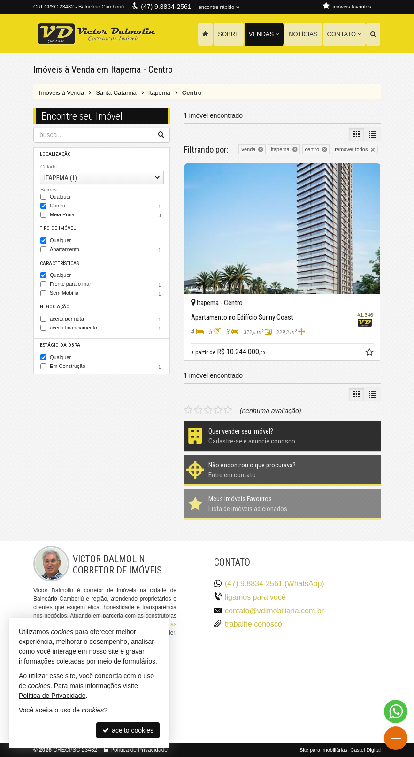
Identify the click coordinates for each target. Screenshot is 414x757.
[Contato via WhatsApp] (395, 711)
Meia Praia (106, 215)
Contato (344, 34)
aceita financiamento (106, 328)
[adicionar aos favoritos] (370, 353)
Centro (106, 206)
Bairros (48, 189)
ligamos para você (255, 597)
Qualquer (60, 197)
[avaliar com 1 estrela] (188, 410)
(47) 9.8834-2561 (166, 6)
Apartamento (106, 250)
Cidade (48, 166)
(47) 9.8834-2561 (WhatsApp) (274, 584)
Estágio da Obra (60, 345)
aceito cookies (127, 730)
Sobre (228, 34)
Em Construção (106, 367)
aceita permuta (106, 319)
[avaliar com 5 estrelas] (227, 410)
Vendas (264, 34)
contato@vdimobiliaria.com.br (274, 611)
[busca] (373, 34)
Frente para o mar (106, 285)
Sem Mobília (106, 294)
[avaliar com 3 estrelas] (208, 410)
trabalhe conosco (253, 624)
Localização (55, 154)
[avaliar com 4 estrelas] (218, 410)
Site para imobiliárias (323, 750)
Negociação (54, 307)
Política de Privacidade (139, 750)
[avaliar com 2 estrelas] (198, 410)
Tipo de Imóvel (58, 228)
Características (59, 263)
